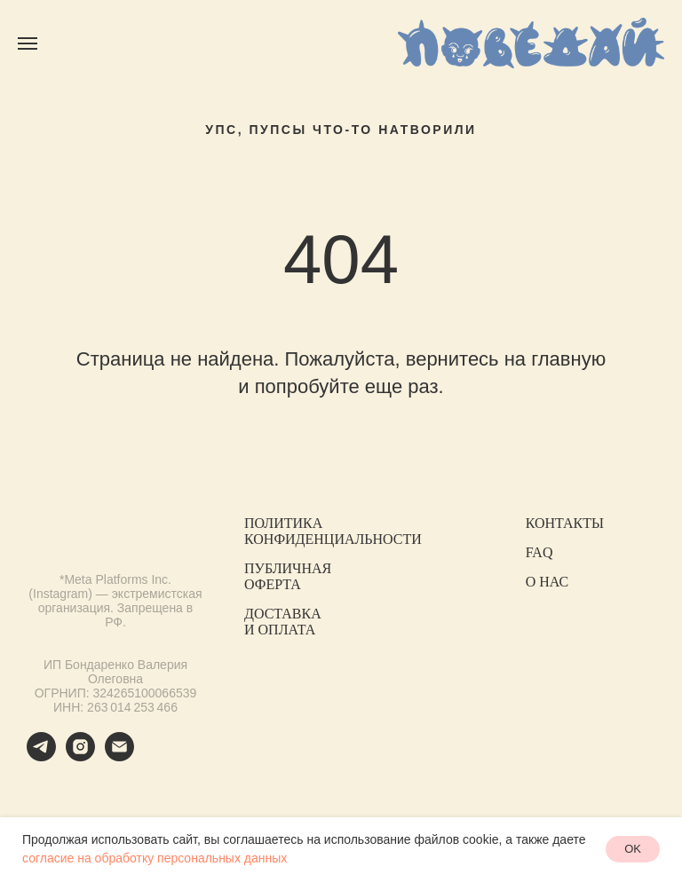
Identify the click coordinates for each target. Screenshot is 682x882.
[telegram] (41, 756)
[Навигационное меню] (27, 43)
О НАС (547, 581)
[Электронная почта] (119, 756)
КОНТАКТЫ (565, 523)
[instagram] (80, 756)
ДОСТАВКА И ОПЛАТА (282, 621)
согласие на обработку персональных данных (154, 858)
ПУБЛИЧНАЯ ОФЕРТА (287, 576)
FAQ (539, 552)
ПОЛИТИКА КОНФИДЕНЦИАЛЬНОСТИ (333, 531)
